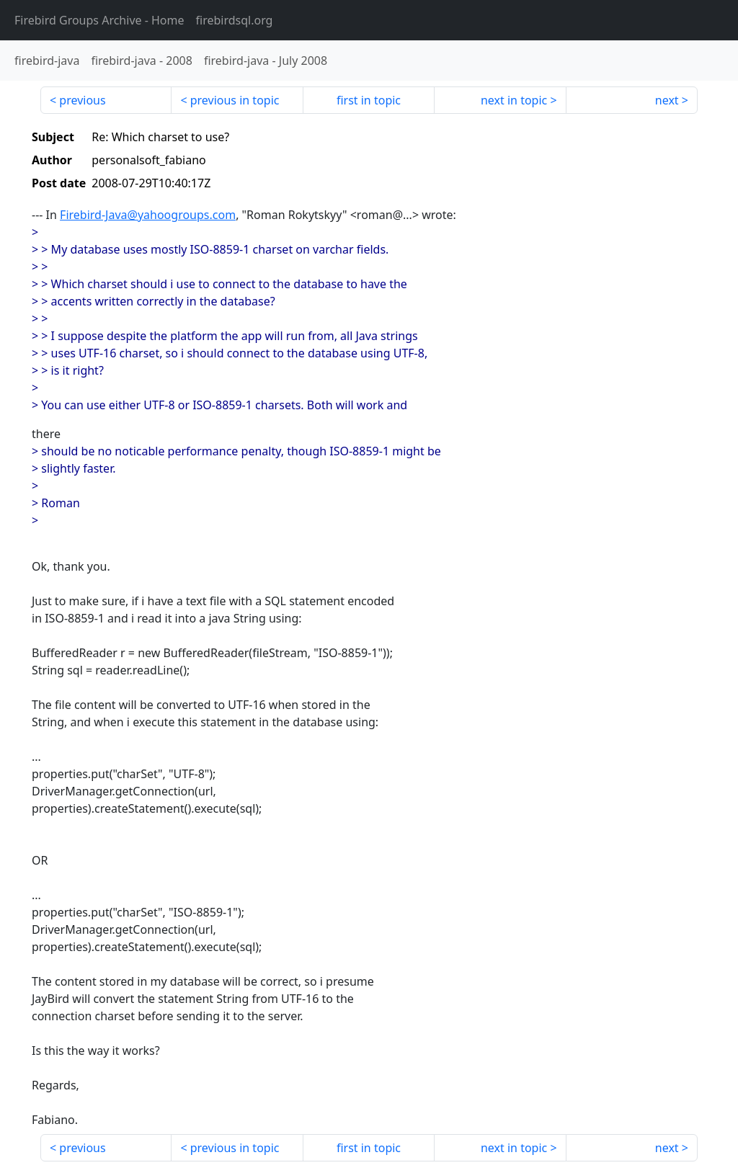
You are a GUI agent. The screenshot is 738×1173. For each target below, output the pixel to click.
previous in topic (235, 100)
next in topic (514, 100)
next (667, 100)
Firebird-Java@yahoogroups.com (148, 215)
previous (82, 100)
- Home (99, 20)
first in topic (369, 100)
